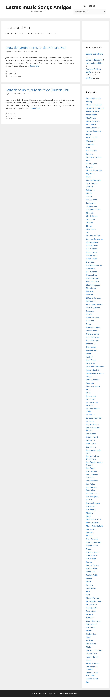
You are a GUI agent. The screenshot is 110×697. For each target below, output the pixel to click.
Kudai (88, 389)
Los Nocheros (92, 480)
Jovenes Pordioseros (94, 373)
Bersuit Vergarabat (94, 170)
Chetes (89, 226)
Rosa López (91, 611)
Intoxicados (91, 347)
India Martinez (92, 340)
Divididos (90, 262)
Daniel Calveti (92, 245)
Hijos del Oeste (92, 337)
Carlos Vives (91, 203)
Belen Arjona (91, 163)
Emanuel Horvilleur (94, 304)
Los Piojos (90, 484)
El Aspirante (91, 288)
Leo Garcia (90, 440)
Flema (88, 324)
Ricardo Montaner (94, 601)
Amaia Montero (92, 128)
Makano (89, 513)
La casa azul (91, 396)
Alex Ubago (91, 118)
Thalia (88, 647)
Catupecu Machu (93, 209)
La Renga (90, 421)
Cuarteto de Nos (93, 235)
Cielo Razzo (91, 229)
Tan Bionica (91, 643)
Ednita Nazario (92, 281)
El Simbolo (90, 301)
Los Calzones (91, 471)
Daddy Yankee (92, 242)
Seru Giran (90, 627)
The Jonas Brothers (94, 650)
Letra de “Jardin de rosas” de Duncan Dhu (36, 47)
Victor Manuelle (93, 663)
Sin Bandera (91, 634)
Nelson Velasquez (93, 542)
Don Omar (90, 268)
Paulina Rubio (92, 575)
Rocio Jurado (91, 608)
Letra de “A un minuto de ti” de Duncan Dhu (37, 90)
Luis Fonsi (90, 506)
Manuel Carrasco (93, 519)
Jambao (89, 357)
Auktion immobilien (94, 63)
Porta (88, 581)
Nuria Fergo (91, 558)
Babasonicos (91, 150)
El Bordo (89, 294)
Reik (88, 594)
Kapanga (90, 383)
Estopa (89, 314)
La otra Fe (90, 414)
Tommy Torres (92, 657)
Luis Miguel (91, 509)
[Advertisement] (95, 30)
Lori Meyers (91, 447)
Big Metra (90, 173)
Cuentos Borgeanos (94, 239)
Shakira (89, 630)
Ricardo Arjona (92, 598)
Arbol (88, 134)
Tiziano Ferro (91, 653)
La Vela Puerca (92, 424)
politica (89, 78)
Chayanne (90, 219)
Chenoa (89, 222)
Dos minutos (91, 271)
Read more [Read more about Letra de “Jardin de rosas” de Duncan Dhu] (34, 66)
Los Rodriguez (92, 496)
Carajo (89, 196)
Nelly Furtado (92, 539)
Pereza (89, 578)
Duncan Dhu (12, 71)
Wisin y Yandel (92, 678)
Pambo (89, 562)
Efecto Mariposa (93, 285)
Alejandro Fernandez (95, 108)
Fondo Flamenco (93, 327)
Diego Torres (91, 258)
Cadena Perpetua (93, 180)
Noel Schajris (91, 555)
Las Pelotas (91, 434)
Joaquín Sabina (92, 370)
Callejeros (90, 190)
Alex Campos (91, 114)
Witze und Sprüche (94, 60)
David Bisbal (91, 249)
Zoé (87, 682)
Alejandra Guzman (94, 105)
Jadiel (88, 353)
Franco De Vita (92, 330)
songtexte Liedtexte (94, 54)
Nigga (88, 549)
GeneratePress (72, 694)
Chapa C (89, 213)
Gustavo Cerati (92, 334)
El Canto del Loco (93, 298)
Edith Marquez (92, 278)
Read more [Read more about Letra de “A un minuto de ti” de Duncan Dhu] (35, 108)
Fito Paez (90, 321)
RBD (88, 591)
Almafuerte (91, 124)
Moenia (89, 536)
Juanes (89, 376)
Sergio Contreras (93, 621)
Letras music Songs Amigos (38, 7)
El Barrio (89, 291)
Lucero (89, 500)
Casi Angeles (91, 206)
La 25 (88, 393)
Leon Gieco (91, 443)
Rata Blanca (91, 588)
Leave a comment (14, 76)
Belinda (89, 167)
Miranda (89, 532)
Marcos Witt (91, 529)
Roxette (89, 614)
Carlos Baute (91, 199)
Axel (88, 147)
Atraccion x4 (91, 137)
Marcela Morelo (92, 522)
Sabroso (89, 617)
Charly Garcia (92, 216)
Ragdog (89, 585)
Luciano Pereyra (93, 503)
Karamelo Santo (93, 386)
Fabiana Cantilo (92, 317)
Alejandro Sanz (92, 111)
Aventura (90, 144)
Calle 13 (89, 186)
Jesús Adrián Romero (95, 366)
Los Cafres (90, 468)
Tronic (88, 660)
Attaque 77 (90, 141)
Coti (88, 232)
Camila (89, 193)
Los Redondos (92, 493)
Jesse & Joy (90, 363)
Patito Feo (90, 571)
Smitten (89, 640)
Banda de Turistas (93, 157)
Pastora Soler (92, 568)
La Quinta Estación (94, 418)
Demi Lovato (91, 255)
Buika (88, 177)
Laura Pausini (92, 437)
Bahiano (89, 154)
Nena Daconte (92, 545)
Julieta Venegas (92, 379)
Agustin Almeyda (93, 98)
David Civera (91, 252)
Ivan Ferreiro (91, 350)
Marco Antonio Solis (94, 526)
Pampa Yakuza (92, 565)
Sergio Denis (91, 624)
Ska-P (88, 637)
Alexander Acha (92, 121)
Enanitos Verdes (93, 307)
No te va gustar (92, 552)
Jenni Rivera (91, 360)
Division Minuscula (94, 265)
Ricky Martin (91, 604)
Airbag (89, 101)
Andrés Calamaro (93, 131)
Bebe (88, 160)
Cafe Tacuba (91, 183)
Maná (88, 516)
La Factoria (90, 399)
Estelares (90, 311)
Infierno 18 (91, 343)
